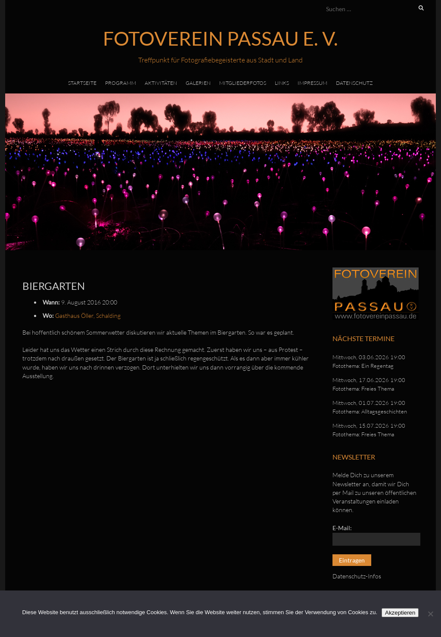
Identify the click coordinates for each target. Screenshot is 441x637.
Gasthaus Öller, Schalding (88, 315)
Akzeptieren (400, 612)
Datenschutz (354, 83)
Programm (120, 83)
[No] (430, 613)
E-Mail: (342, 527)
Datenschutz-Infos (356, 576)
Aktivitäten (161, 83)
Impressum (312, 83)
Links (282, 83)
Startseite (82, 83)
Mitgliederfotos (242, 83)
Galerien (198, 83)
